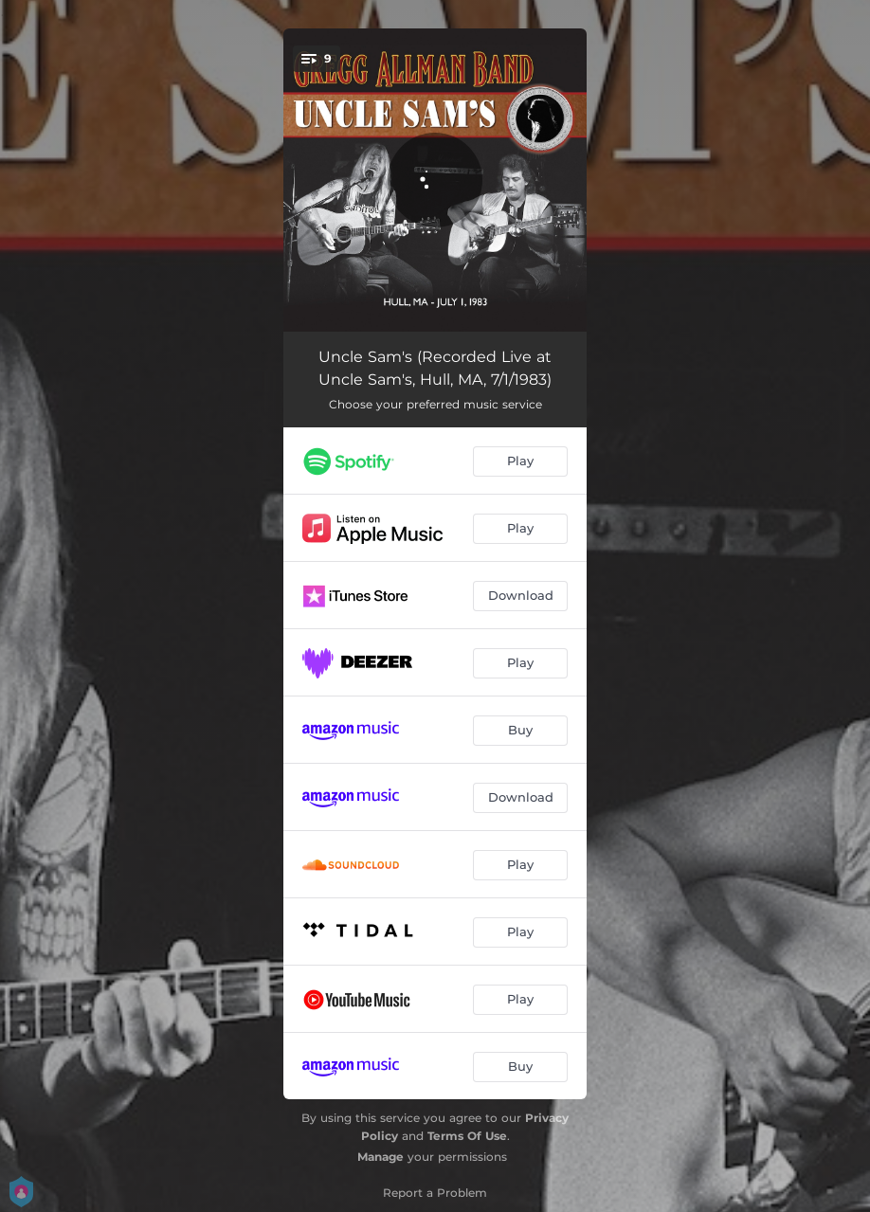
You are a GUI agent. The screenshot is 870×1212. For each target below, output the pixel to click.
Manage (380, 1156)
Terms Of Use (467, 1136)
